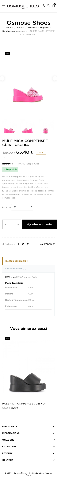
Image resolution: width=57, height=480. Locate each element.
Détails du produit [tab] (16, 261)
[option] (28, 82)
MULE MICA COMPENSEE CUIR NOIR (24, 403)
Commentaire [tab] (15, 268)
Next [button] (55, 78)
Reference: (7, 164)
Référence (10, 277)
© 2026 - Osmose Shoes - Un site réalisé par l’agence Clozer (28, 474)
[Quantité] (12, 224)
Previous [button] (2, 78)
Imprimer (48, 244)
